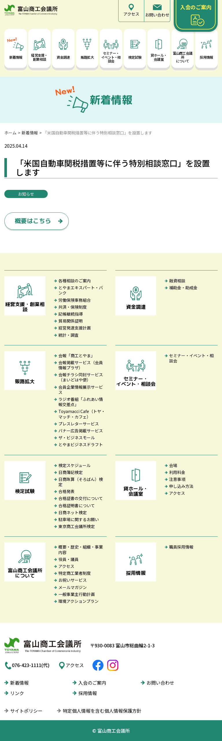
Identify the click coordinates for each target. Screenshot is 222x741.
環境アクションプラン (78, 601)
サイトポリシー (26, 710)
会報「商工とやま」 (76, 355)
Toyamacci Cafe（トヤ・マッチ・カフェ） (81, 414)
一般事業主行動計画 (76, 594)
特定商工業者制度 (74, 573)
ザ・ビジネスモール (76, 437)
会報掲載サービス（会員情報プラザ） (80, 365)
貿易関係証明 (70, 320)
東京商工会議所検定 (76, 526)
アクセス (177, 493)
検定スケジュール (74, 465)
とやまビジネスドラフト (80, 444)
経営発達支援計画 (74, 327)
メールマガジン (72, 587)
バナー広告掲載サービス (80, 430)
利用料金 (177, 472)
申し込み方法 (181, 486)
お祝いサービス (72, 580)
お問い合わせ (160, 682)
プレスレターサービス (78, 423)
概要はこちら (33, 220)
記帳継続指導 (70, 313)
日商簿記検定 (70, 472)
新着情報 (30, 133)
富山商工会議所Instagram (112, 665)
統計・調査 (68, 335)
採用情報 (87, 693)
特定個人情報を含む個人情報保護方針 (102, 710)
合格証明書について (76, 505)
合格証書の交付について (80, 498)
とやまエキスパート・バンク (80, 290)
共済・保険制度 (72, 307)
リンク (17, 693)
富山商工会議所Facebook (97, 665)
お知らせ (26, 194)
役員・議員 (68, 559)
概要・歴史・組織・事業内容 (80, 549)
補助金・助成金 (183, 287)
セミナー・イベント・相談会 (191, 358)
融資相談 (177, 280)
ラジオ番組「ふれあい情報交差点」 (80, 402)
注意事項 (177, 479)
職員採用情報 (181, 546)
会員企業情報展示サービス (80, 389)
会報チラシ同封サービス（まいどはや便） (80, 377)
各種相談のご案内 (74, 280)
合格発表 (66, 491)
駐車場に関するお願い (78, 519)
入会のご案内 (92, 682)
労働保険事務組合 (74, 300)
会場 (173, 465)
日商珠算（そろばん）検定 (80, 482)
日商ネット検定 (72, 512)
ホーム (10, 133)
